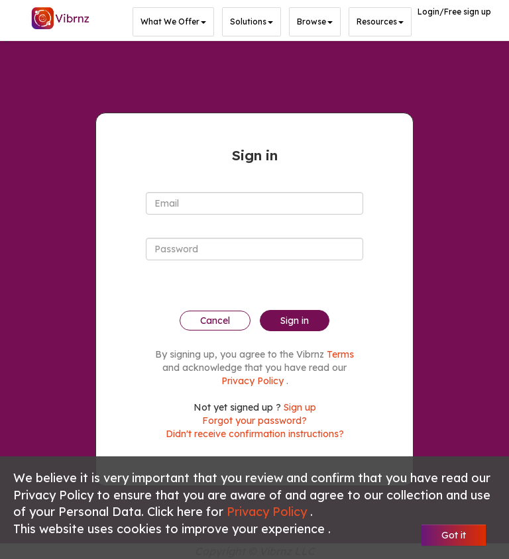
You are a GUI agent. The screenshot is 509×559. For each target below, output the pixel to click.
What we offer (173, 21)
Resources (380, 21)
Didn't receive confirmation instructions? (255, 434)
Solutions (251, 21)
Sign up (300, 407)
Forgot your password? (254, 421)
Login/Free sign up (454, 12)
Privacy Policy (268, 511)
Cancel (215, 321)
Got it (453, 535)
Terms (340, 354)
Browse (315, 21)
